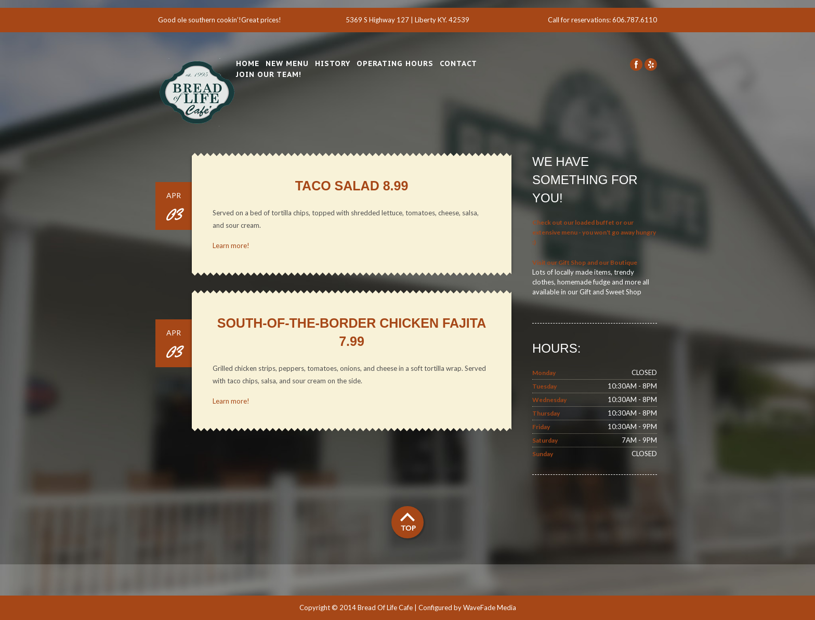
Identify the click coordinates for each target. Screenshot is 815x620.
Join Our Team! (268, 74)
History (332, 63)
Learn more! (231, 245)
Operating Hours (395, 63)
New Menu (287, 63)
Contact (458, 63)
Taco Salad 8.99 (352, 185)
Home (247, 63)
